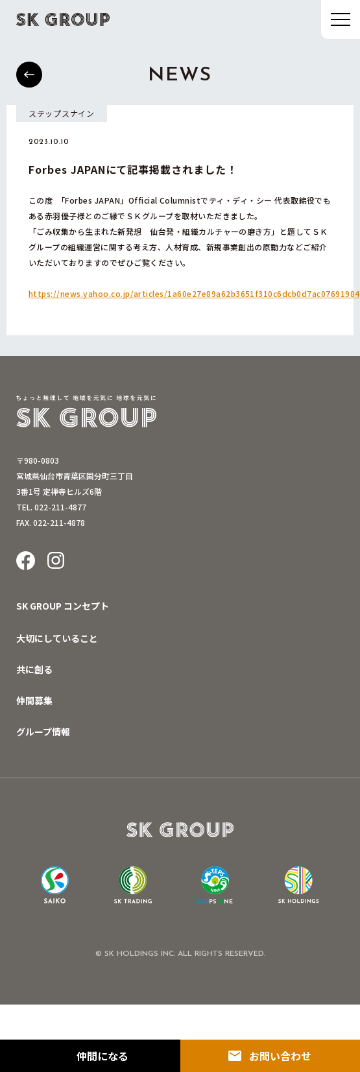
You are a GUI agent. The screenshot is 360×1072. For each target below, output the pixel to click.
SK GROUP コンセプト (62, 605)
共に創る (34, 669)
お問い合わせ (280, 1056)
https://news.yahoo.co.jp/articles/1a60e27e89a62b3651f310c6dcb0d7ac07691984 (194, 293)
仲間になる (102, 1056)
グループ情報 (43, 731)
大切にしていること (57, 638)
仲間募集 (34, 700)
